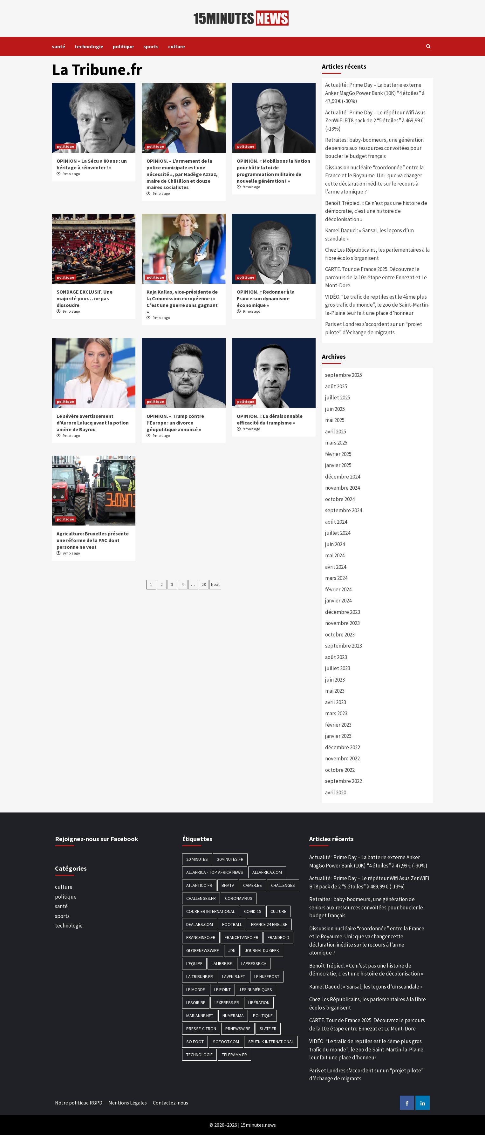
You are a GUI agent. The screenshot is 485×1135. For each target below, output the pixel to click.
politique (123, 46)
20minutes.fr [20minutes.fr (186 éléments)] (230, 859)
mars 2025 (336, 442)
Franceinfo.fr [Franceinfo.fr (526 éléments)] (200, 937)
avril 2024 (335, 566)
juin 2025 (335, 408)
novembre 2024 (342, 487)
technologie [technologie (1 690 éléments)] (199, 1054)
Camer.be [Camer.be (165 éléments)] (252, 885)
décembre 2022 (342, 747)
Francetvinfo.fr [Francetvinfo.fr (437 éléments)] (241, 937)
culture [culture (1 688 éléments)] (278, 911)
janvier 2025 (338, 465)
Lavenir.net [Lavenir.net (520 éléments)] (233, 976)
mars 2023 (336, 713)
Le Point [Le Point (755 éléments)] (222, 989)
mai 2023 (335, 690)
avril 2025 (335, 431)
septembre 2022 (343, 781)
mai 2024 (335, 555)
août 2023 (336, 657)
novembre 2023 (342, 623)
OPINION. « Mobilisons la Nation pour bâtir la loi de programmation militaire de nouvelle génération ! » (273, 171)
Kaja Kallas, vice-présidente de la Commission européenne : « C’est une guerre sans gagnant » (182, 302)
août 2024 (336, 521)
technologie (89, 46)
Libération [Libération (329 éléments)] (259, 1002)
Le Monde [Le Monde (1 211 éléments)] (195, 989)
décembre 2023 (342, 611)
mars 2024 (336, 577)
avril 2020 (335, 792)
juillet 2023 (337, 668)
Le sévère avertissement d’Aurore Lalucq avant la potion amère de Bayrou (93, 422)
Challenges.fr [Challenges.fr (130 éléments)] (201, 898)
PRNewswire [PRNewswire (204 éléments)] (237, 1028)
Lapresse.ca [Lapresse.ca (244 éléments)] (253, 963)
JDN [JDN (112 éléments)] (232, 950)
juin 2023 (335, 679)
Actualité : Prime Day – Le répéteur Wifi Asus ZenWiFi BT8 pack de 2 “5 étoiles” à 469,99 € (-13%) (375, 120)
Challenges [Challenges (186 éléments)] (283, 885)
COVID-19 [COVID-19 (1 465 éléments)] (252, 911)
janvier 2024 (338, 600)
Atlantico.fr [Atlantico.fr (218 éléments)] (199, 885)
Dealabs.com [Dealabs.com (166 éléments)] (199, 924)
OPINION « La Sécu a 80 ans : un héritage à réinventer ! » (92, 164)
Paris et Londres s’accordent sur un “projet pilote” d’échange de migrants (373, 328)
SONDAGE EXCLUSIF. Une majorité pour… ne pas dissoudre (85, 298)
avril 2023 (335, 702)
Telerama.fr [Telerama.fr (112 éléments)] (234, 1054)
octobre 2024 (340, 499)
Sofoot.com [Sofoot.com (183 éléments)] (226, 1041)
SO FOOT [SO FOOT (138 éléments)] (195, 1041)
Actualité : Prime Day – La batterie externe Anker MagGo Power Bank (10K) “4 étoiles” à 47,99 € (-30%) (375, 93)
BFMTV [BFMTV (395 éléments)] (228, 885)
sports (151, 46)
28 (204, 584)
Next (215, 584)
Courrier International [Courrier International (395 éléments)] (210, 911)
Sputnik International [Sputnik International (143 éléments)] (271, 1041)
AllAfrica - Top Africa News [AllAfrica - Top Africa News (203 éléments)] (214, 872)
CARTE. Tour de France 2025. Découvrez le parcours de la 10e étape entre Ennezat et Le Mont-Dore (376, 277)
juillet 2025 (337, 397)
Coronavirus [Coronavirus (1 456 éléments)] (238, 898)
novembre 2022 (342, 758)
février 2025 (338, 454)
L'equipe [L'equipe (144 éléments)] (194, 963)
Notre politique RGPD (78, 1102)
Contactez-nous (170, 1102)
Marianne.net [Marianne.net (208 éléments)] (199, 1015)
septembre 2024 (343, 510)
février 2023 (338, 724)
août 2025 (336, 386)
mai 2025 (335, 420)
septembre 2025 (343, 374)
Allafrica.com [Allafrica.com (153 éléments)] (267, 872)
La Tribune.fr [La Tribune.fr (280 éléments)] (199, 976)
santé (58, 46)
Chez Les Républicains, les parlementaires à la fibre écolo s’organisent (377, 254)
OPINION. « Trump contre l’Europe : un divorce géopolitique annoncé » (175, 422)
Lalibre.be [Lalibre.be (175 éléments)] (222, 963)
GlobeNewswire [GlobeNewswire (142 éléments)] (202, 950)
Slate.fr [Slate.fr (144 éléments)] (268, 1028)
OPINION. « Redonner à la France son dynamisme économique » (266, 298)
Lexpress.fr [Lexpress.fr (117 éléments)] (227, 1002)
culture (176, 46)
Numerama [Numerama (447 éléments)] (233, 1015)
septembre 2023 (343, 645)
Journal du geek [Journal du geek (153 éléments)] (262, 950)
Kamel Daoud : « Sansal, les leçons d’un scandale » (369, 234)
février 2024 (338, 589)
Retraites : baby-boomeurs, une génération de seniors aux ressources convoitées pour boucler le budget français (374, 148)
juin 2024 (335, 544)
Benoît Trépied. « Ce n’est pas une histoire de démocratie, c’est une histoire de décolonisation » (376, 211)
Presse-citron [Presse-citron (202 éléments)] (201, 1028)
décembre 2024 (342, 476)
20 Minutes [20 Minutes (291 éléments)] (197, 859)
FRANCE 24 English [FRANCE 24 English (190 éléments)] (269, 924)
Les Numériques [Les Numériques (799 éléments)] (256, 989)
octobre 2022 (340, 769)
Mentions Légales (127, 1102)
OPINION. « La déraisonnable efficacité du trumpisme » (270, 419)
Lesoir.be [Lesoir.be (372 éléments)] (195, 1002)
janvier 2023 (338, 735)
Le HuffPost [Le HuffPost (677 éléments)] (266, 976)
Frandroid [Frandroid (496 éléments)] (278, 937)
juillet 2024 (337, 532)
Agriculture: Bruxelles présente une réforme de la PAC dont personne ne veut (93, 540)
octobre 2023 (340, 634)
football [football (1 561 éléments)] (232, 924)
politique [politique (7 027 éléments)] (263, 1015)
